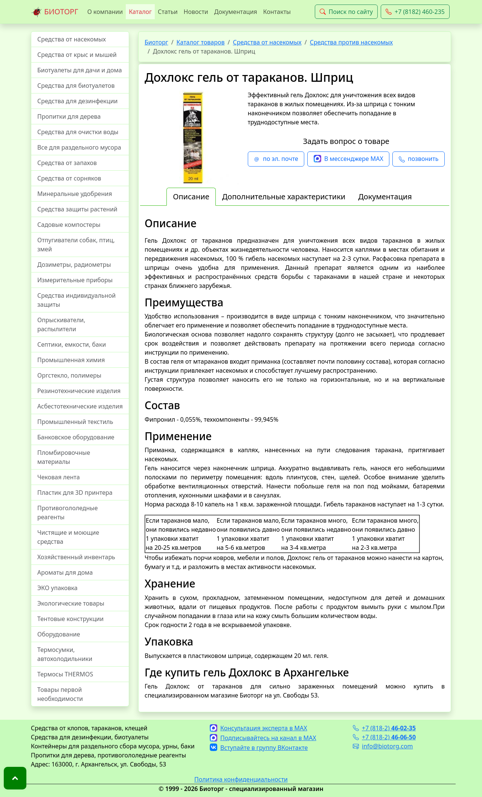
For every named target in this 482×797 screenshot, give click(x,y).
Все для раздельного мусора (79, 147)
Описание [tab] (191, 196)
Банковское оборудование (75, 437)
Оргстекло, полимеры (69, 375)
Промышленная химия (71, 360)
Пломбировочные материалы (63, 457)
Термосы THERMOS (65, 674)
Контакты (277, 12)
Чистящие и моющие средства (68, 537)
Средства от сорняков (69, 178)
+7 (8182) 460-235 (415, 12)
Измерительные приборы (75, 280)
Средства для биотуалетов (76, 85)
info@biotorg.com (383, 746)
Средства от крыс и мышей (77, 54)
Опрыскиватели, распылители (61, 324)
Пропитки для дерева (69, 116)
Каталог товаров (201, 42)
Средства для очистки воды (78, 132)
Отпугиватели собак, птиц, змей (76, 244)
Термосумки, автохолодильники (64, 654)
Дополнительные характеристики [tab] (284, 196)
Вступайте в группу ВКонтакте (259, 747)
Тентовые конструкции (70, 619)
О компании (105, 12)
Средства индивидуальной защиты (76, 300)
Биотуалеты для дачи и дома (79, 70)
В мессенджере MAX (348, 159)
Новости (196, 12)
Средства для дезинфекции (77, 101)
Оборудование (58, 634)
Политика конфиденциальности (241, 779)
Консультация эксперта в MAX (258, 728)
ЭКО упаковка (57, 588)
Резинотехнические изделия (78, 391)
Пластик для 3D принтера (75, 492)
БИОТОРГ (54, 12)
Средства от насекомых (71, 39)
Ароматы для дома (65, 572)
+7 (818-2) (384, 728)
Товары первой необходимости (60, 694)
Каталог (140, 12)
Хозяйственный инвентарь (76, 557)
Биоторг (156, 42)
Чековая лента (58, 477)
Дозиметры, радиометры (74, 264)
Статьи (168, 12)
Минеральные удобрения (74, 194)
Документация (235, 12)
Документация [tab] (385, 196)
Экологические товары (70, 603)
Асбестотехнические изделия (80, 406)
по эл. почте (276, 159)
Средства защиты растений (77, 209)
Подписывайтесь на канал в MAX (263, 738)
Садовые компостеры (69, 224)
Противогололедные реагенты (67, 512)
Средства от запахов (67, 163)
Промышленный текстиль (75, 422)
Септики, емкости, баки (71, 344)
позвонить (418, 159)
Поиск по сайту (346, 12)
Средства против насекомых (351, 42)
